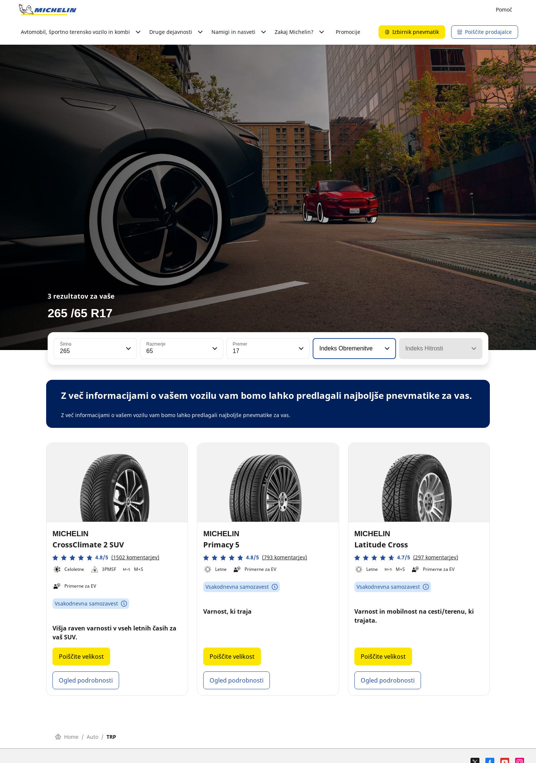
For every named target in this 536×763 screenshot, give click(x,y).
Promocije (348, 31)
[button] (128, 348)
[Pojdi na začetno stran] (47, 9)
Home (67, 736)
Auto (92, 736)
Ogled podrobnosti (86, 680)
